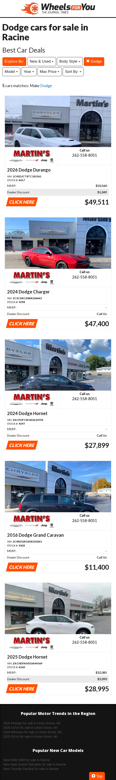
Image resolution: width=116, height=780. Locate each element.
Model (11, 72)
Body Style (69, 61)
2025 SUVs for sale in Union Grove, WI (30, 736)
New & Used (42, 61)
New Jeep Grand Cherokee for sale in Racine (34, 764)
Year (29, 72)
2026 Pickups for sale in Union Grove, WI (31, 723)
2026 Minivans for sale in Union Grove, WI (32, 732)
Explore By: (14, 61)
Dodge (94, 61)
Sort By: (73, 72)
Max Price (49, 72)
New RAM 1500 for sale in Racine (26, 760)
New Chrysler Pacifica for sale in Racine (31, 769)
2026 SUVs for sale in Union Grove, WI (30, 727)
